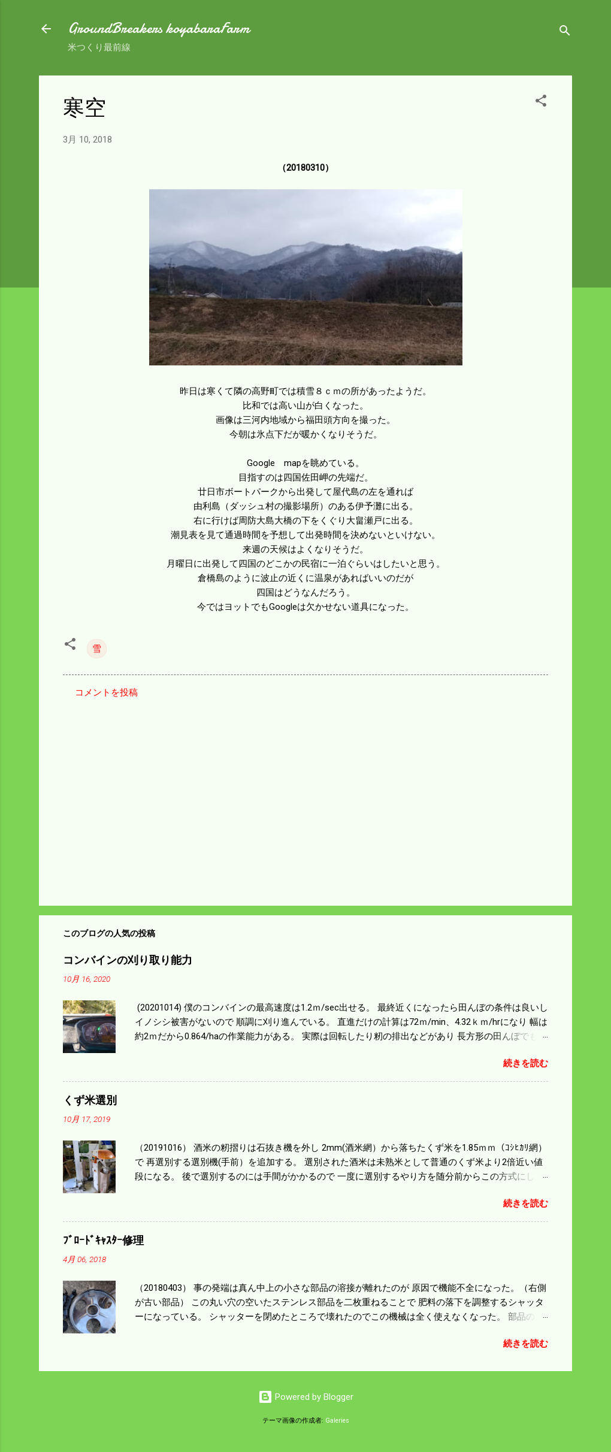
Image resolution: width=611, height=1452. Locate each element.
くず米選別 (90, 1100)
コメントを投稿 (106, 692)
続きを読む (525, 1063)
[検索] (565, 32)
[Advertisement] (305, 794)
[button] (541, 102)
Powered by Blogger (305, 1397)
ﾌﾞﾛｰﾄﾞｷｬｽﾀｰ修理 (103, 1240)
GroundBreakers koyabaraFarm (158, 28)
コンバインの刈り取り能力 (127, 960)
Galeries (337, 1420)
